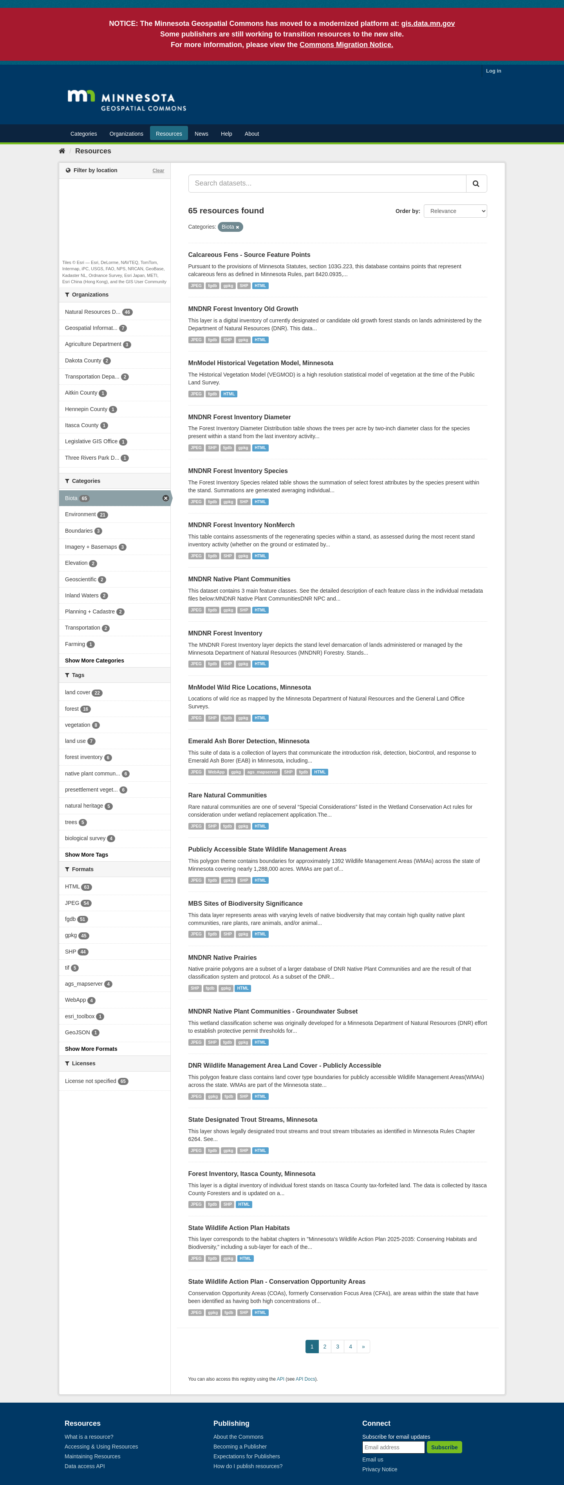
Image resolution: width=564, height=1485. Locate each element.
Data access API (85, 1466)
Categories (83, 134)
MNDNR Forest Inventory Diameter (239, 417)
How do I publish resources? (248, 1466)
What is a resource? (89, 1437)
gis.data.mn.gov (428, 23)
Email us (372, 1459)
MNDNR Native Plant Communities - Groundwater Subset (273, 1011)
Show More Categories (94, 660)
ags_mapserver (263, 772)
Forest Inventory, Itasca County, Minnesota (252, 1173)
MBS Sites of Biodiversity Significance (245, 903)
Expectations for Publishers (246, 1456)
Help (226, 134)
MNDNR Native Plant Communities (239, 579)
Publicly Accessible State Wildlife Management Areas (267, 849)
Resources (169, 134)
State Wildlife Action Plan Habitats (239, 1228)
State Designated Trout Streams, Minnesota (253, 1119)
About (252, 134)
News (201, 134)
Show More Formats (91, 1049)
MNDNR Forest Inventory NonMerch (241, 525)
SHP (244, 285)
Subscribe (444, 1447)
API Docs (305, 1379)
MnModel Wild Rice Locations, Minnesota (249, 687)
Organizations (126, 134)
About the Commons (238, 1437)
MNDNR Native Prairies (222, 957)
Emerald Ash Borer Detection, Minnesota (249, 741)
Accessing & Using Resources (101, 1446)
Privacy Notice (379, 1469)
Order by (407, 211)
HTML (260, 285)
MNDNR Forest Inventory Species (238, 471)
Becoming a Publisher (240, 1446)
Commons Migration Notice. (346, 45)
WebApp (216, 772)
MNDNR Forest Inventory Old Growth (243, 309)
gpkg (228, 285)
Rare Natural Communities (227, 795)
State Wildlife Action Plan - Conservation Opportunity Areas (277, 1281)
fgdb (212, 285)
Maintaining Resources (92, 1456)
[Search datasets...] (327, 184)
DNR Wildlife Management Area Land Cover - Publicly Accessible (284, 1065)
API (280, 1379)
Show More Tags (86, 855)
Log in (493, 71)
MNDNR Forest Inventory (225, 633)
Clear (158, 170)
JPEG (196, 285)
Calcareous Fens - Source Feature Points (249, 254)
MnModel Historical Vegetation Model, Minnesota (261, 363)
